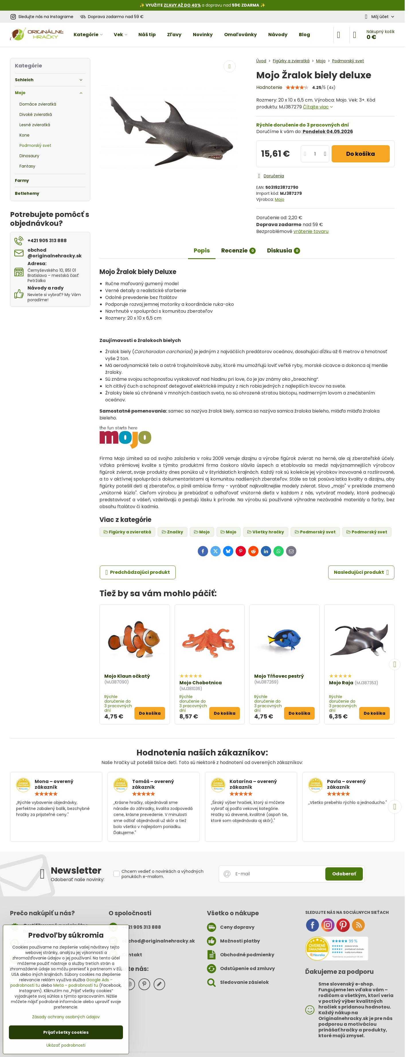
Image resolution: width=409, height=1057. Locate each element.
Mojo (279, 199)
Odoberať (344, 874)
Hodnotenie (269, 87)
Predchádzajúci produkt (137, 572)
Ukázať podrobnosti (65, 1045)
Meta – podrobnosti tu (75, 985)
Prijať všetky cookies (66, 1032)
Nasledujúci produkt (361, 572)
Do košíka (360, 154)
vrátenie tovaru (310, 231)
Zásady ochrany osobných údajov (66, 1017)
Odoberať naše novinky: (77, 879)
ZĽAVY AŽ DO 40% (182, 5)
